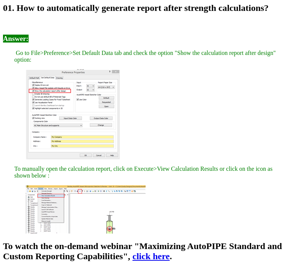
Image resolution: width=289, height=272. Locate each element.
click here (151, 256)
